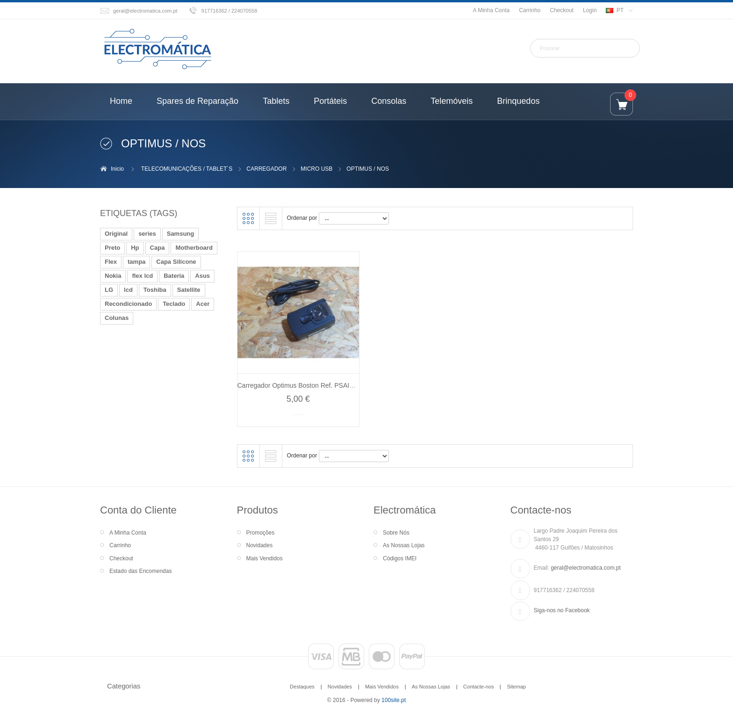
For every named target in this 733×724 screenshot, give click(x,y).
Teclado (174, 303)
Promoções (260, 532)
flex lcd (142, 275)
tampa (136, 261)
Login (589, 10)
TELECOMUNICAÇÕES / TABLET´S (187, 169)
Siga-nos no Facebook (562, 610)
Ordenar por (302, 218)
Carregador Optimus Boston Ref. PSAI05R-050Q (308, 385)
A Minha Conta (491, 10)
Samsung (180, 233)
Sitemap (516, 686)
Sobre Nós (396, 532)
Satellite (189, 289)
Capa (157, 247)
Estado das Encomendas (140, 571)
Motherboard (193, 247)
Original (116, 233)
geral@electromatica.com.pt (145, 11)
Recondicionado (128, 303)
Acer (202, 303)
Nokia (113, 275)
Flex (111, 261)
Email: (541, 568)
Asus (202, 275)
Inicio (117, 169)
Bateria (174, 275)
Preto (112, 247)
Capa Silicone (176, 261)
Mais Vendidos (264, 558)
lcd (128, 289)
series (147, 233)
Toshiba (155, 289)
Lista (270, 218)
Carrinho (529, 10)
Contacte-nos (478, 686)
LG (109, 289)
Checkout (562, 10)
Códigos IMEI (400, 558)
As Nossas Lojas (403, 545)
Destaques (302, 686)
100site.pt (393, 700)
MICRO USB (316, 169)
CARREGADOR (266, 169)
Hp (135, 247)
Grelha (248, 218)
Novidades (259, 545)
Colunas (117, 317)
